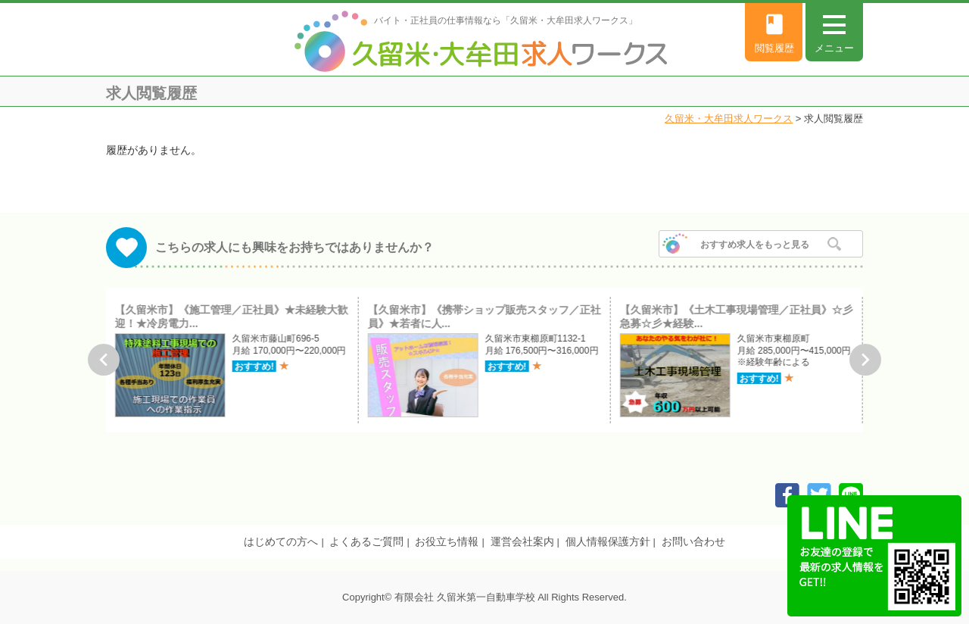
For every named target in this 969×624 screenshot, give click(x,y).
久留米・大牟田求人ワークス (729, 118)
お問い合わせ (693, 541)
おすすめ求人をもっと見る (754, 244)
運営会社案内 (522, 541)
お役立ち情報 (446, 541)
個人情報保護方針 (608, 541)
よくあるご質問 (366, 541)
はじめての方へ (281, 541)
